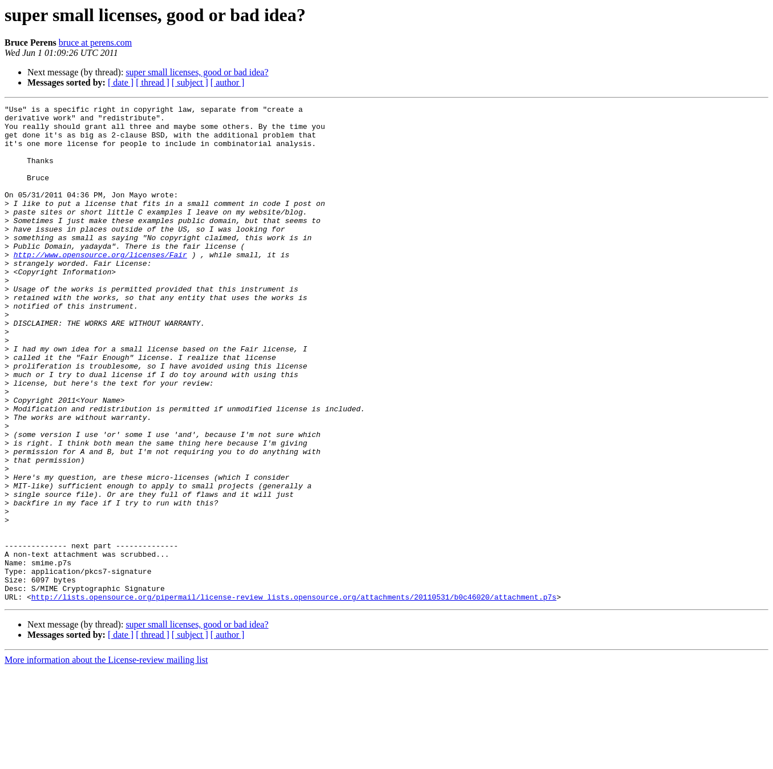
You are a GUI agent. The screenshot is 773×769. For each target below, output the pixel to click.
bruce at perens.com (95, 42)
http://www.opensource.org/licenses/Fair (100, 285)
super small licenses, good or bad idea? (197, 72)
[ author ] (228, 82)
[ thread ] (152, 82)
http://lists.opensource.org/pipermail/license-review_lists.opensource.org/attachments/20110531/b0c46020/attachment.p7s (293, 696)
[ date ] (120, 82)
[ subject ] (190, 82)
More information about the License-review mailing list (106, 759)
